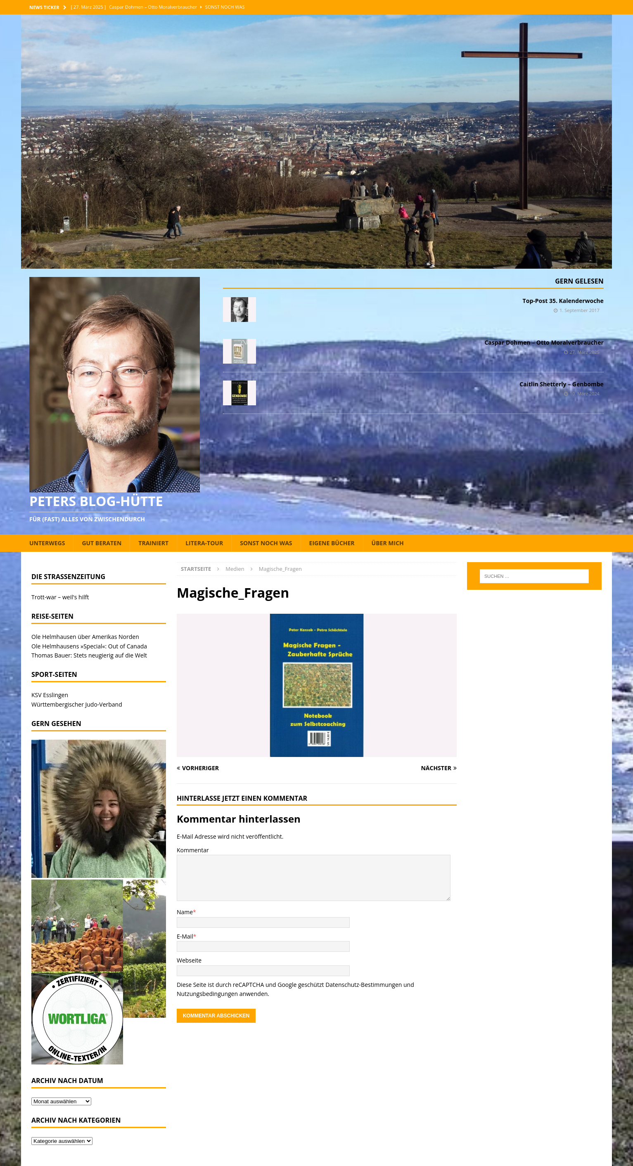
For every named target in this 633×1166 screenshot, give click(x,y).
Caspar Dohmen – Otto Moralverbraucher (543, 342)
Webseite (189, 960)
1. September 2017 (580, 310)
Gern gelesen (579, 281)
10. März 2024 (585, 393)
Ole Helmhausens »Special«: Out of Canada (89, 646)
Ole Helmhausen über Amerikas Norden (85, 637)
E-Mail (185, 936)
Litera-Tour (204, 543)
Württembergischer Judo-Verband (76, 704)
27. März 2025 (585, 352)
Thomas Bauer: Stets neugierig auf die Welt (89, 655)
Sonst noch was (266, 543)
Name (185, 912)
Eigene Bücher (332, 543)
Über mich (388, 543)
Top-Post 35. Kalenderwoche (563, 301)
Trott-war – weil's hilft (60, 597)
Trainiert (153, 543)
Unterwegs (47, 543)
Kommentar (193, 850)
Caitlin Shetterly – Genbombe (561, 384)
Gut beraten (101, 543)
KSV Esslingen (49, 695)
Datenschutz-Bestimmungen (363, 985)
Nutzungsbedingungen (207, 994)
